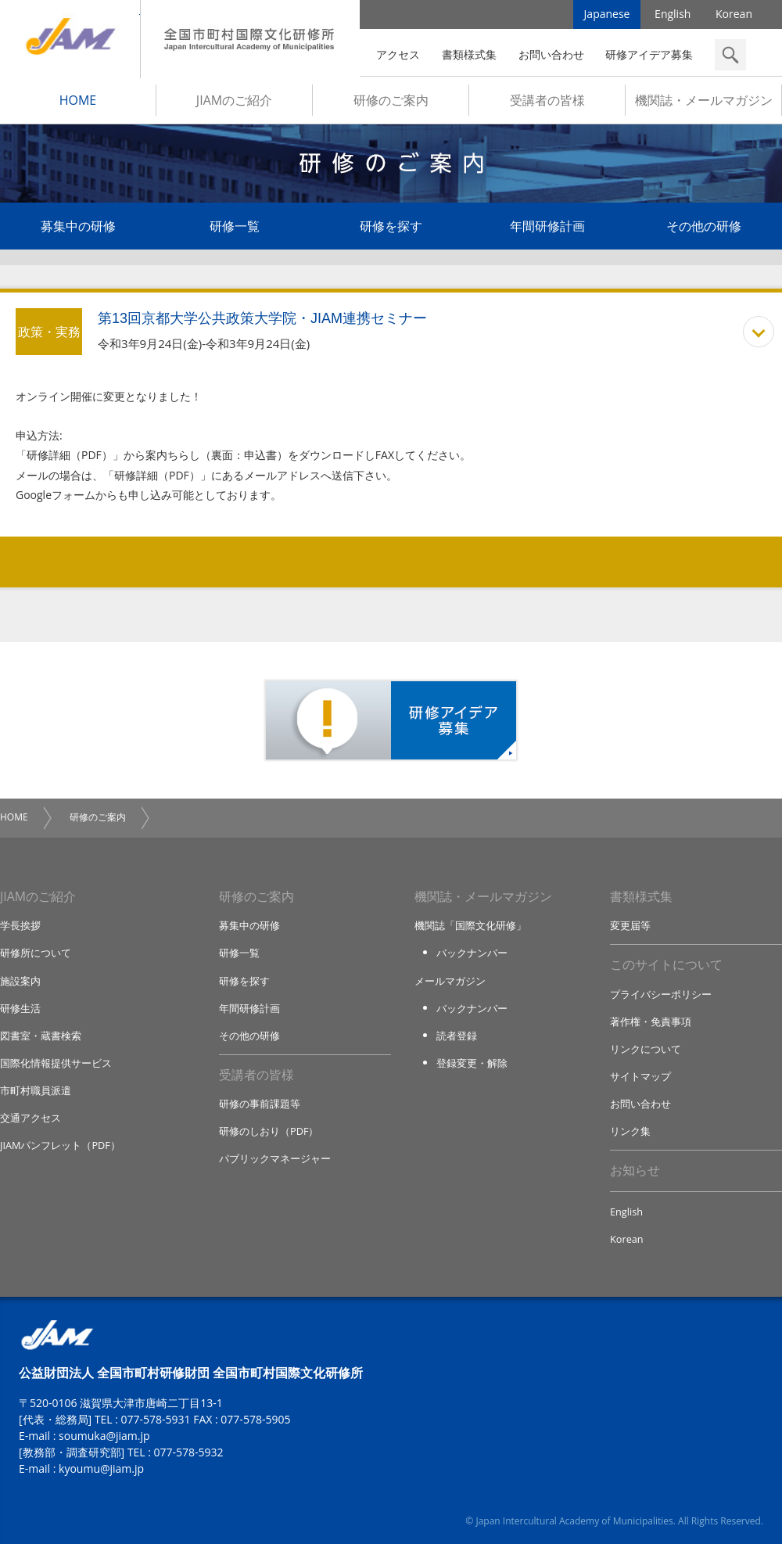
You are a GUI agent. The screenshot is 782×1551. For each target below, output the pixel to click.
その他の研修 (703, 228)
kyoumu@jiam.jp (101, 1475)
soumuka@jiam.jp (104, 1442)
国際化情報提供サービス (56, 1068)
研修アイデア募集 (649, 54)
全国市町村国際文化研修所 (250, 39)
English (673, 15)
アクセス (398, 54)
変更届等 (630, 928)
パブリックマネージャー (275, 1165)
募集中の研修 (78, 228)
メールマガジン (450, 984)
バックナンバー (472, 957)
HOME (78, 102)
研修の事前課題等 (259, 1109)
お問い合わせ (551, 54)
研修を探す (391, 228)
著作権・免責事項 (650, 1025)
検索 (730, 54)
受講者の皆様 (547, 102)
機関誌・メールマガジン (704, 102)
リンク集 (630, 1136)
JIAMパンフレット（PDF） (60, 1151)
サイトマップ (640, 1081)
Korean (734, 15)
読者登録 (456, 1039)
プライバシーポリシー (661, 998)
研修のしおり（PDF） (269, 1136)
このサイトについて (666, 969)
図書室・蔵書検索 (40, 1039)
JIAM (70, 39)
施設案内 (20, 984)
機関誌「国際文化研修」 (470, 928)
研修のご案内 (391, 102)
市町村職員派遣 (35, 1095)
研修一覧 (235, 228)
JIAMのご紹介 (234, 102)
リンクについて (645, 1054)
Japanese (607, 15)
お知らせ (635, 1177)
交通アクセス (30, 1123)
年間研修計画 (547, 228)
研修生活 (20, 1012)
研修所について (35, 957)
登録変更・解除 (472, 1068)
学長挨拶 (20, 928)
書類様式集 (469, 54)
